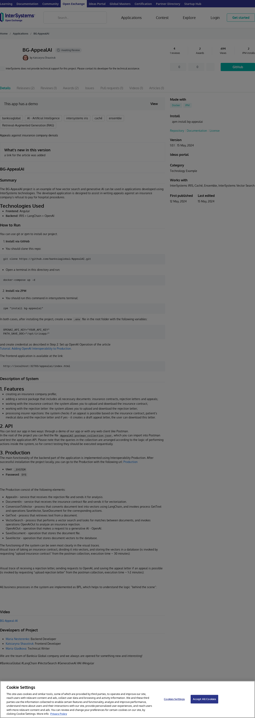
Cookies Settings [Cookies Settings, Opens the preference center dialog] (174, 699)
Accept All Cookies (204, 699)
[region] (127, 699)
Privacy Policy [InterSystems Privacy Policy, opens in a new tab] (58, 713)
